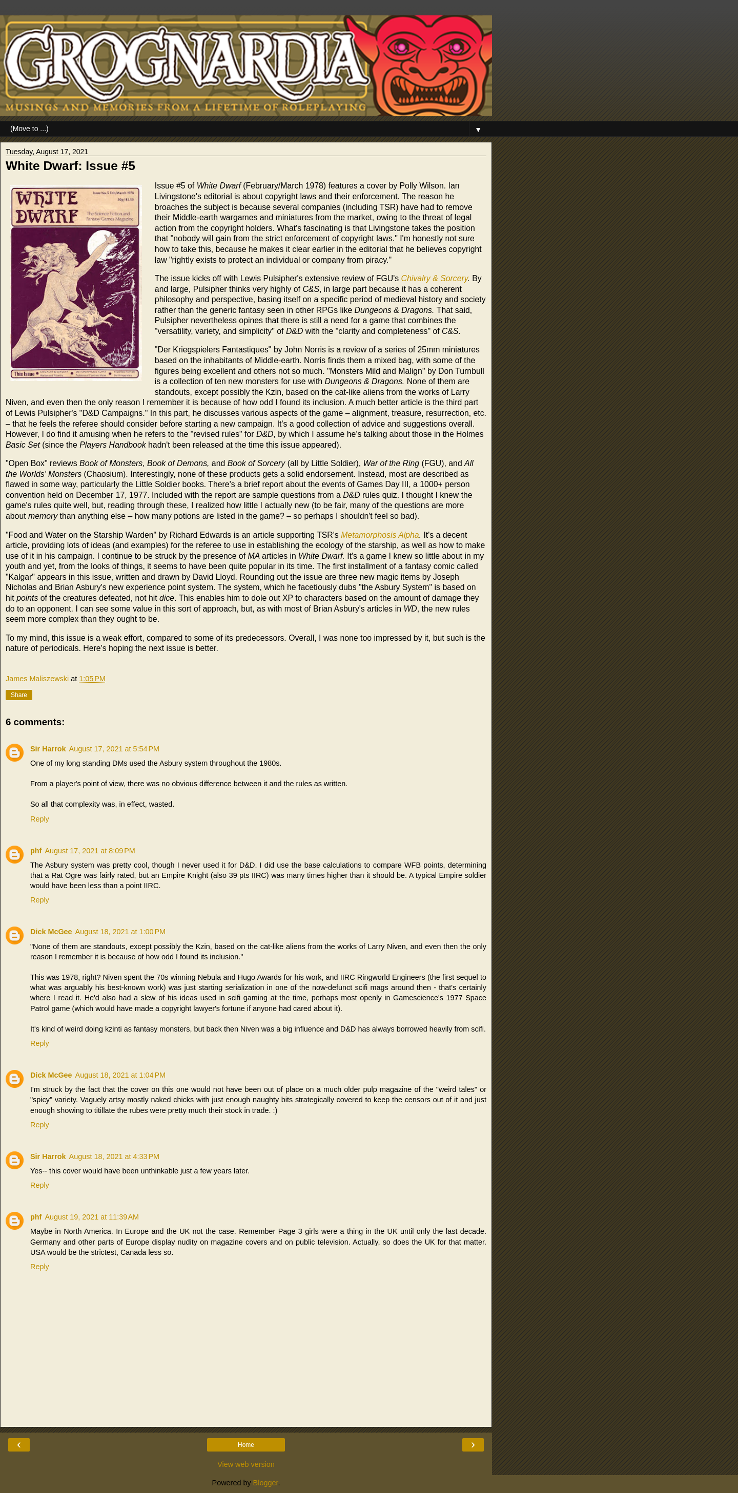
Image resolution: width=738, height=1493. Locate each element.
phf (36, 851)
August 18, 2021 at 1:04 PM (120, 1075)
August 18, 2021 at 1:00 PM (120, 932)
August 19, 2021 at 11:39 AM (92, 1217)
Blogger (265, 1483)
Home (246, 1444)
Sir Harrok (48, 749)
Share (19, 695)
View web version (246, 1464)
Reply (39, 819)
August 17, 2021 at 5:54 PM (114, 749)
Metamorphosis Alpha (380, 535)
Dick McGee (51, 932)
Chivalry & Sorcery (434, 278)
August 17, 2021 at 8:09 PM (90, 851)
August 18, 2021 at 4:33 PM (114, 1156)
